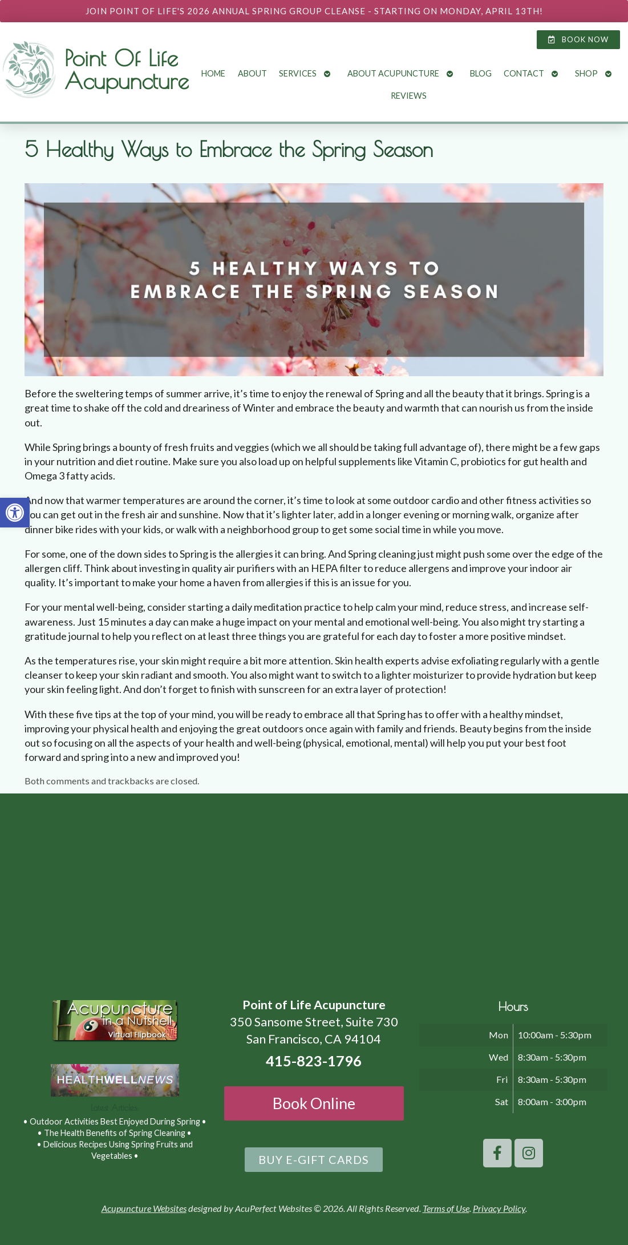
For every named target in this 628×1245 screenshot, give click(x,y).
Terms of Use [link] (446, 1208)
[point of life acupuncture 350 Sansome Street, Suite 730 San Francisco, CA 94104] (314, 889)
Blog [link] (481, 73)
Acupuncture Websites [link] (144, 1208)
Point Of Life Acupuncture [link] (126, 69)
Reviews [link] (409, 95)
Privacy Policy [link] (499, 1208)
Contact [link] (524, 73)
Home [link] (213, 73)
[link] (15, 512)
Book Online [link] (314, 1103)
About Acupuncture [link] (393, 73)
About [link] (252, 73)
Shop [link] (586, 73)
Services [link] (298, 73)
